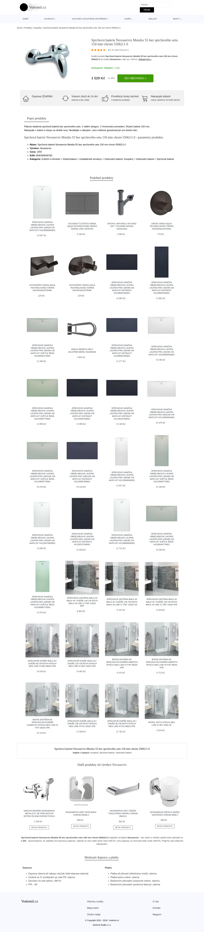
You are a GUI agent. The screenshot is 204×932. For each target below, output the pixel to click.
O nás (156, 901)
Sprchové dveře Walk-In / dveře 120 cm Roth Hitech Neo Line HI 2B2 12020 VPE (82, 663)
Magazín (157, 914)
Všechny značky (95, 901)
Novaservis (115, 59)
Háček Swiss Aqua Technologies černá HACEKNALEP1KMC (162, 226)
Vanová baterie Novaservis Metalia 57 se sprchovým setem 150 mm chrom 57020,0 (39, 813)
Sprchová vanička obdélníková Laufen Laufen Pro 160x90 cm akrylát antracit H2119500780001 (82, 413)
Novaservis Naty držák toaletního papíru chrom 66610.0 (123, 813)
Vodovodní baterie (124, 753)
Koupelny (49, 19)
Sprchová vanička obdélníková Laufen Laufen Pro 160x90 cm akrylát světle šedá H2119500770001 (42, 413)
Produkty (28, 28)
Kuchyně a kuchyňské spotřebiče (89, 19)
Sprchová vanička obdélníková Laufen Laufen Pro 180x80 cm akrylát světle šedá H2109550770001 (42, 350)
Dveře (127, 19)
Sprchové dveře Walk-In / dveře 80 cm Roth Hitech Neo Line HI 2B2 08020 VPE (42, 663)
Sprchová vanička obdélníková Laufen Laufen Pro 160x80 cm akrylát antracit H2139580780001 (161, 287)
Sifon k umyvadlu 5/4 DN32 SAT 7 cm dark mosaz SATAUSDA (121, 226)
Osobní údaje (93, 914)
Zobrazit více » (145, 59)
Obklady (152, 19)
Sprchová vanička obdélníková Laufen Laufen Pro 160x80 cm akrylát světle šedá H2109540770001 (161, 539)
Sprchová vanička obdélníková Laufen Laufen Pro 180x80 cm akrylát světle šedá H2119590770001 (161, 476)
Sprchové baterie (106, 753)
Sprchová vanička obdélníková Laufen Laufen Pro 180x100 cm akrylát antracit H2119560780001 (82, 476)
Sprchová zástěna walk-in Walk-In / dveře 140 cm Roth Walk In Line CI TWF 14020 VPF (162, 602)
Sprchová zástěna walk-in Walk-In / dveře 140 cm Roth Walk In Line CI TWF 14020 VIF (121, 602)
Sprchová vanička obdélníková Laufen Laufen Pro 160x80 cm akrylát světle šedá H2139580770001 (42, 602)
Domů (25, 19)
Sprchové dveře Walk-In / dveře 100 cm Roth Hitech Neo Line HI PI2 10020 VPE (82, 723)
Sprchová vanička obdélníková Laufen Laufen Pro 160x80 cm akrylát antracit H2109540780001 (122, 287)
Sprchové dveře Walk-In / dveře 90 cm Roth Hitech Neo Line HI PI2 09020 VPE (121, 723)
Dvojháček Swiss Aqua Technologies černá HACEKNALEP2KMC (82, 287)
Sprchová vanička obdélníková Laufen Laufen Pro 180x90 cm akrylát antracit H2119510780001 (122, 413)
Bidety (176, 19)
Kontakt (156, 908)
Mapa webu (93, 908)
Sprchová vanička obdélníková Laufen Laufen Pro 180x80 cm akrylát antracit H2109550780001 (122, 350)
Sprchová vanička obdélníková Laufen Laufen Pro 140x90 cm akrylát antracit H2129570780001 (82, 539)
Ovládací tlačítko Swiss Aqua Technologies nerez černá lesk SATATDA (82, 226)
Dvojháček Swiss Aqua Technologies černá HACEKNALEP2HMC (42, 287)
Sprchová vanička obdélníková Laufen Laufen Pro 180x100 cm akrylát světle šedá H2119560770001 (42, 476)
